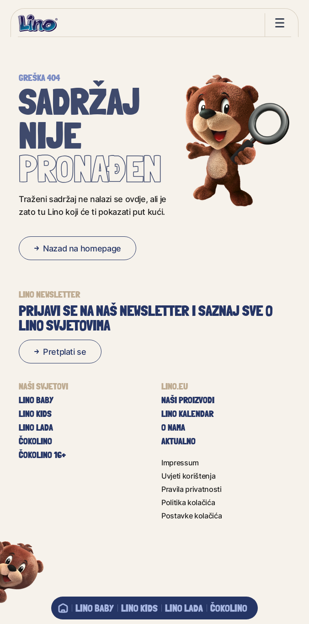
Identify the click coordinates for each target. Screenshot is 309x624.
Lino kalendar (187, 413)
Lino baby (94, 608)
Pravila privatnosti (191, 489)
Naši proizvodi (187, 400)
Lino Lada (184, 608)
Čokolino (228, 608)
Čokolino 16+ (42, 454)
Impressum (180, 462)
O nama (173, 427)
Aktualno (178, 441)
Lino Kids (139, 608)
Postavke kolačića (191, 515)
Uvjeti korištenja (188, 475)
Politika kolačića (188, 502)
